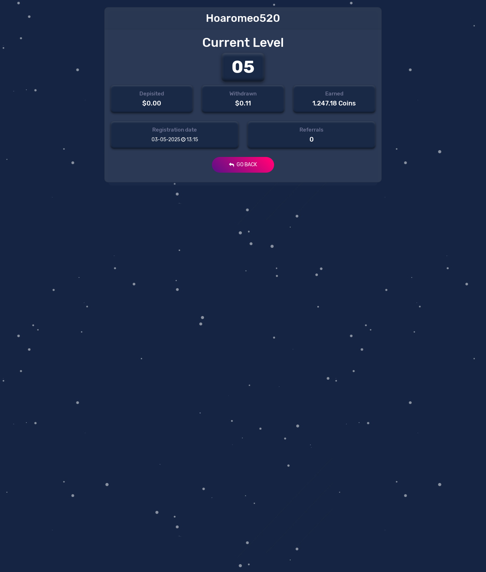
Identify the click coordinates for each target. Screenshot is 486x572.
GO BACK (243, 165)
